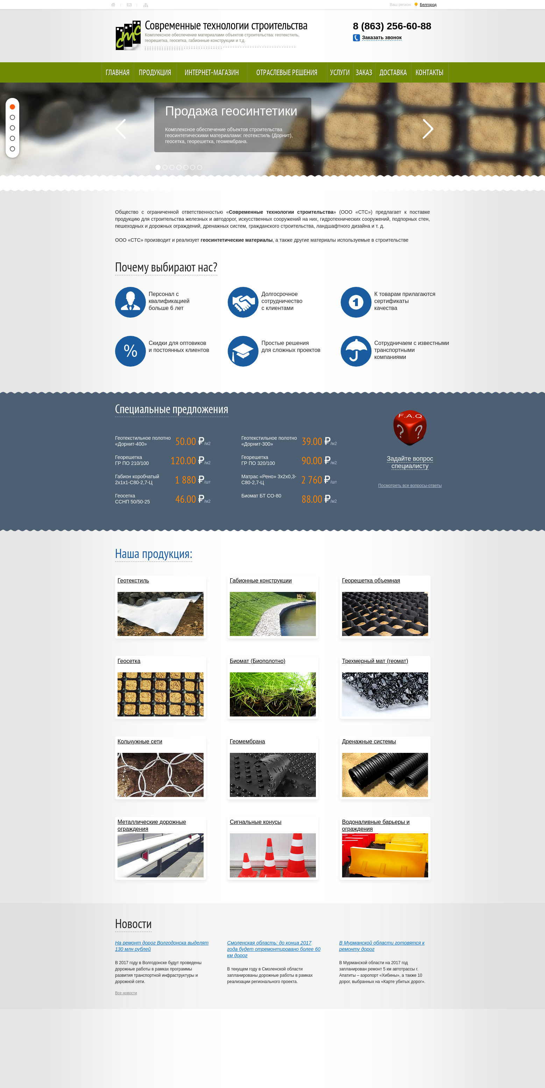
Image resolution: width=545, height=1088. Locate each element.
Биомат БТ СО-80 (261, 496)
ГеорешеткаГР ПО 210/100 (132, 460)
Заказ (364, 72)
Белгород (428, 4)
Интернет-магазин (212, 72)
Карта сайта (145, 5)
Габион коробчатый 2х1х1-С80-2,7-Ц (137, 479)
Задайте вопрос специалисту (410, 462)
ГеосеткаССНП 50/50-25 (132, 498)
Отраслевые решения (287, 72)
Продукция (155, 72)
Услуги (340, 72)
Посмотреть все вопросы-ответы (410, 485)
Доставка (393, 72)
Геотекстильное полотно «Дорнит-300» (269, 441)
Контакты (129, 5)
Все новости (126, 993)
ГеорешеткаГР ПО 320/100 (258, 460)
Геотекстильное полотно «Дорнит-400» (143, 441)
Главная (113, 5)
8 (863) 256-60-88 (392, 26)
